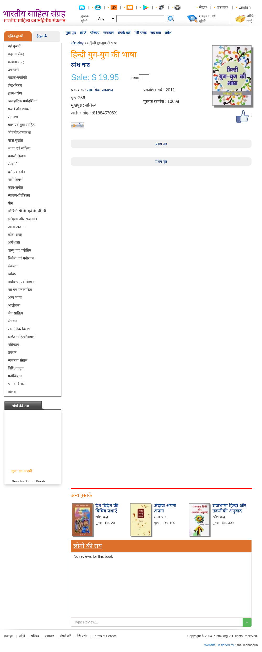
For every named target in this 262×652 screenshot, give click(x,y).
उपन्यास (13, 70)
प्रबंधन (12, 352)
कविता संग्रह (16, 62)
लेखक (203, 7)
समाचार (108, 33)
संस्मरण (13, 117)
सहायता (155, 33)
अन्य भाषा (15, 297)
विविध (12, 274)
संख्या (135, 78)
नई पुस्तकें (14, 46)
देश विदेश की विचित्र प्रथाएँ (106, 508)
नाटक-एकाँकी (17, 77)
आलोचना (14, 305)
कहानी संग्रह (16, 54)
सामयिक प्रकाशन (100, 90)
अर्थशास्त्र (14, 242)
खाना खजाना (17, 227)
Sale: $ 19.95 (95, 77)
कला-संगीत (15, 187)
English (245, 7)
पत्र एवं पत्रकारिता (20, 290)
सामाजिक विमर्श (19, 329)
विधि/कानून (16, 368)
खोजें (83, 33)
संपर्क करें (124, 33)
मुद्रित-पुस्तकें (15, 36)
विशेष (12, 392)
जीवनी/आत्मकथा (19, 132)
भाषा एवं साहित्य (19, 148)
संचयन (12, 321)
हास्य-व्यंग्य (15, 93)
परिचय (94, 33)
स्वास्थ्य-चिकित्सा (19, 195)
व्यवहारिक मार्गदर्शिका (22, 101)
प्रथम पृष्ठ (161, 144)
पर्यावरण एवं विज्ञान (21, 282)
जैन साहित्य (15, 313)
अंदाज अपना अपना (165, 508)
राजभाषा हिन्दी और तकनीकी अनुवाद (229, 508)
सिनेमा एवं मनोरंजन (21, 258)
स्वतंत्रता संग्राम (17, 360)
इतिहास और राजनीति (22, 219)
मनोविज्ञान (15, 376)
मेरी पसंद (140, 33)
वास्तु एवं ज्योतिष (19, 250)
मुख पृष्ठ (71, 33)
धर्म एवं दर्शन (16, 172)
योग (10, 203)
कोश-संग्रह (15, 235)
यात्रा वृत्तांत (15, 140)
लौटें (80, 125)
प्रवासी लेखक (17, 156)
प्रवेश (168, 33)
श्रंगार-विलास (16, 384)
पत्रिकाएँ (13, 344)
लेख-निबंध (15, 85)
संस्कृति (13, 164)
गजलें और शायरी (19, 109)
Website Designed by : (220, 645)
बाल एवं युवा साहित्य (21, 125)
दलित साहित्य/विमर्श (21, 337)
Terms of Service (105, 636)
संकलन (13, 266)
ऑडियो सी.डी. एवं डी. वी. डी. (27, 211)
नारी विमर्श (15, 180)
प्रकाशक (222, 7)
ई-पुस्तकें (42, 36)
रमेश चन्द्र (80, 65)
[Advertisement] (161, 202)
